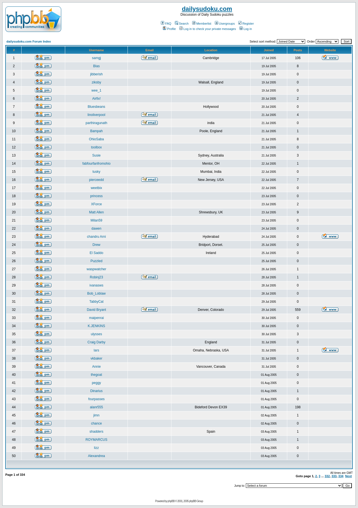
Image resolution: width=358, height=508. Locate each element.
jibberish (96, 74)
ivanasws (96, 285)
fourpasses (96, 399)
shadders (96, 432)
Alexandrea (96, 456)
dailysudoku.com (207, 8)
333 (333, 476)
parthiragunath (96, 123)
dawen (96, 228)
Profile (169, 29)
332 (327, 476)
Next (348, 476)
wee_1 (96, 90)
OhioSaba (96, 139)
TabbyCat (96, 302)
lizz (96, 448)
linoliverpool (96, 115)
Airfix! (96, 99)
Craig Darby (96, 342)
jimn (96, 415)
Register (246, 23)
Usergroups (225, 23)
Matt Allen (96, 212)
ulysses (96, 334)
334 (340, 476)
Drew (96, 245)
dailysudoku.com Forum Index (28, 41)
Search (182, 23)
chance (96, 423)
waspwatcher (96, 269)
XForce (96, 204)
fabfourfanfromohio (96, 164)
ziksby (96, 82)
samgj (96, 58)
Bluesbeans (96, 107)
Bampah (96, 131)
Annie (96, 367)
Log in (245, 29)
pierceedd (96, 180)
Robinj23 (96, 277)
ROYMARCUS (96, 440)
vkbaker (96, 358)
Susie (96, 155)
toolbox (96, 147)
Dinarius (96, 391)
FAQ (166, 23)
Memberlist (201, 23)
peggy (96, 383)
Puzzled (96, 261)
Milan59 (96, 220)
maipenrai (96, 318)
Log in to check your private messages (207, 29)
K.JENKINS (96, 326)
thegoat (96, 375)
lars (96, 350)
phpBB (171, 501)
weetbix (96, 188)
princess (96, 196)
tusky (96, 172)
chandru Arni (96, 237)
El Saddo (96, 253)
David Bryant (96, 310)
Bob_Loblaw (96, 293)
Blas (96, 66)
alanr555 (96, 407)
